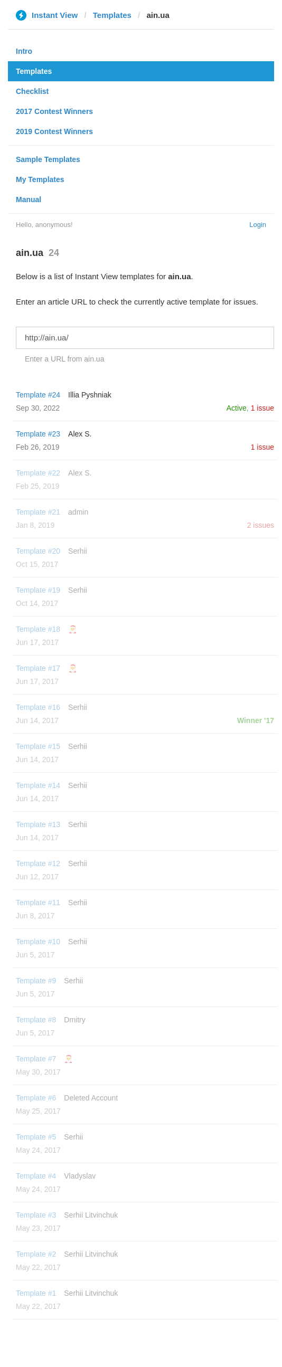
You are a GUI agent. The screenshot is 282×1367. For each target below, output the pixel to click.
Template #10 (38, 941)
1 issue (262, 408)
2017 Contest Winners (54, 111)
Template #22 (38, 473)
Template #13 (38, 824)
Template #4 (36, 1176)
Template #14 (38, 785)
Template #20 (38, 551)
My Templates (40, 179)
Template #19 (38, 590)
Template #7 (36, 1059)
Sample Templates (48, 159)
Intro (24, 51)
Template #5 (36, 1137)
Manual (28, 199)
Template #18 (38, 629)
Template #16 (38, 707)
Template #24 (38, 395)
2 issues (260, 525)
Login (257, 225)
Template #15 (38, 746)
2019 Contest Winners (54, 131)
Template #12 (38, 863)
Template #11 (38, 902)
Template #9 (36, 980)
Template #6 (36, 1098)
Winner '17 (255, 720)
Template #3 (36, 1215)
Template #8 (36, 1019)
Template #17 (38, 668)
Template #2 (36, 1254)
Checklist (32, 91)
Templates (112, 15)
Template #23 (38, 434)
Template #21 (38, 512)
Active (237, 408)
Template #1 (36, 1293)
